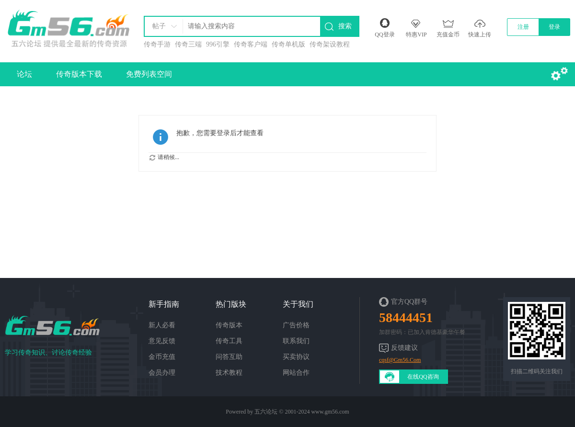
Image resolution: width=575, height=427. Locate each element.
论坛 (24, 74)
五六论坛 (265, 411)
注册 (523, 26)
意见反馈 (162, 341)
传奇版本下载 (79, 74)
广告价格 (296, 325)
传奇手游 (157, 44)
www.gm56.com (330, 411)
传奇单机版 (288, 44)
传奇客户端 (250, 44)
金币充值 (162, 356)
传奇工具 (229, 341)
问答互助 (229, 356)
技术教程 (229, 372)
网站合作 (296, 372)
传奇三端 (188, 44)
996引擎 (218, 44)
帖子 (159, 26)
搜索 (345, 26)
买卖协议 (296, 356)
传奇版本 (229, 325)
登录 (554, 26)
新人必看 (162, 325)
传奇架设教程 (330, 44)
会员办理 (162, 372)
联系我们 (296, 341)
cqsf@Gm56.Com (400, 360)
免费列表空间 (149, 74)
